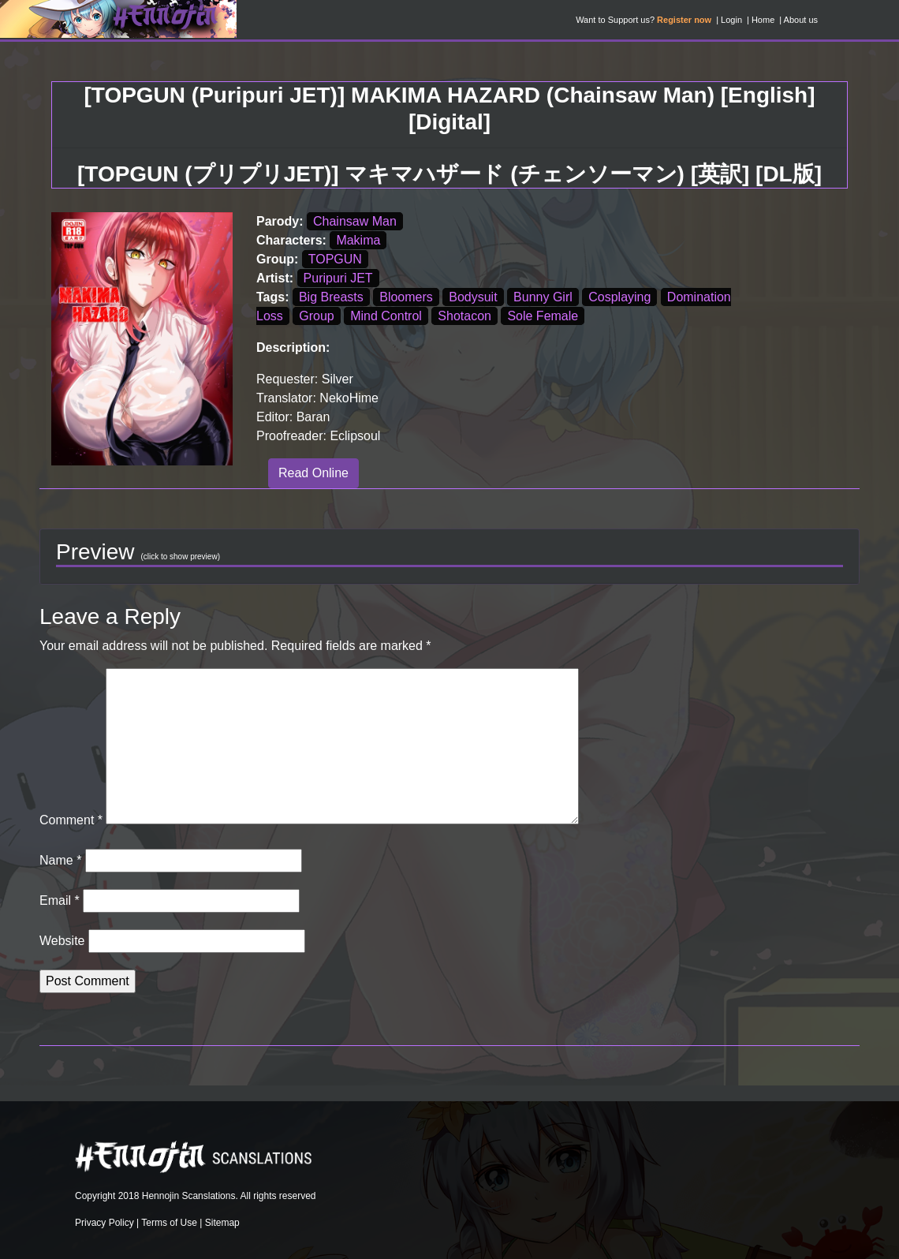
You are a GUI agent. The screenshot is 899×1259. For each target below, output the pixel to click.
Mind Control (386, 316)
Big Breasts (331, 297)
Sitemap (222, 1222)
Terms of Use (169, 1222)
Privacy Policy (104, 1222)
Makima (358, 240)
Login (731, 19)
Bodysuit (473, 297)
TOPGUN (335, 259)
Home (763, 19)
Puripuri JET (338, 278)
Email (59, 900)
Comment (71, 820)
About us (801, 19)
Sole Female (542, 316)
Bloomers (406, 297)
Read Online (313, 473)
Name (60, 860)
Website (62, 940)
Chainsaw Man (355, 221)
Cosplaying (619, 297)
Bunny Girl (543, 297)
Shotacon (464, 316)
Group (316, 316)
